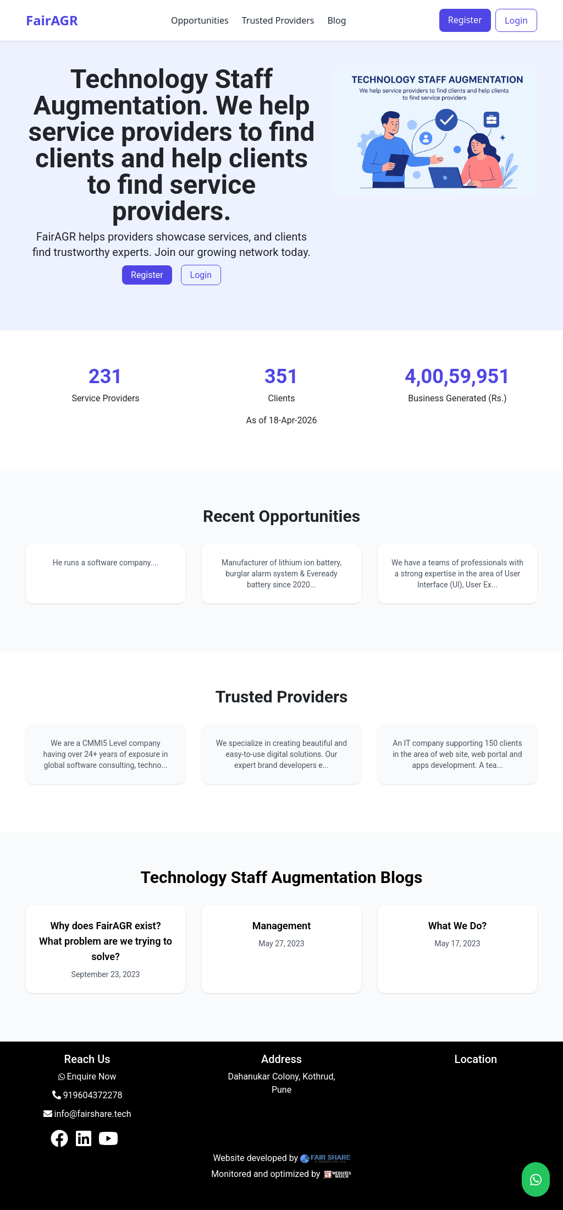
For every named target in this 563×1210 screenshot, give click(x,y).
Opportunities (200, 20)
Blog (336, 20)
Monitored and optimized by (265, 1174)
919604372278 (87, 1095)
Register (465, 20)
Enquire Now (91, 1076)
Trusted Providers (278, 20)
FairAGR (52, 20)
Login (516, 20)
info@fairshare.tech (87, 1114)
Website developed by (255, 1158)
